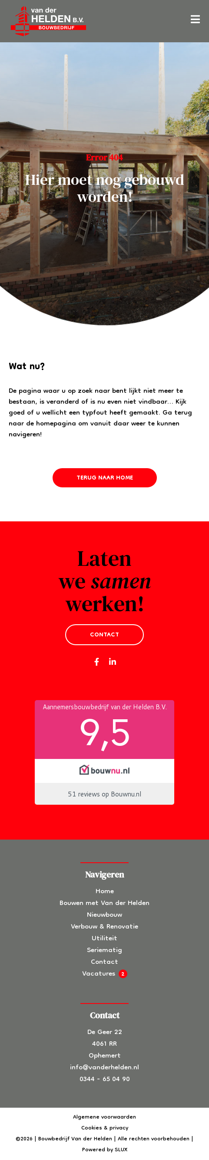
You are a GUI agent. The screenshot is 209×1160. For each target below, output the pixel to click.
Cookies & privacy (104, 1128)
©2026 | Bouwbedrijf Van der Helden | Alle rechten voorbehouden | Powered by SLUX (104, 1145)
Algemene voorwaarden (104, 1117)
